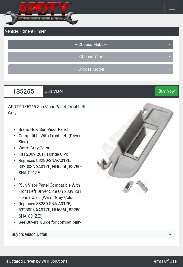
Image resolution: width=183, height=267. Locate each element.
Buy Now (167, 91)
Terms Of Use (164, 261)
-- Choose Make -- (91, 44)
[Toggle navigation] (171, 7)
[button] (101, 140)
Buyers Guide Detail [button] (29, 234)
